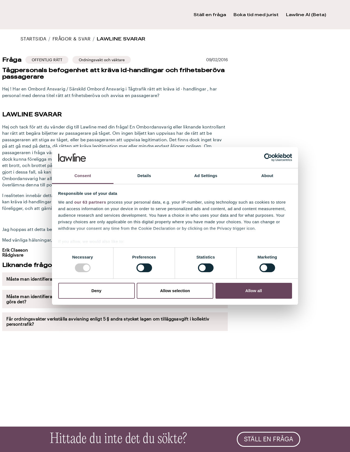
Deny (96, 290)
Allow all (253, 290)
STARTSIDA (33, 38)
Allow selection (175, 290)
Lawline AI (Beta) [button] (306, 14)
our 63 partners (90, 202)
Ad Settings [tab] (205, 175)
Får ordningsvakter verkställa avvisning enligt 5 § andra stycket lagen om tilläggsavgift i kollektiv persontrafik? (107, 321)
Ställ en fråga (268, 439)
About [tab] (267, 175)
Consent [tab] (82, 175)
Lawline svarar (121, 38)
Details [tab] (144, 175)
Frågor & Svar (71, 38)
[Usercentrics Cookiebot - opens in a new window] (268, 157)
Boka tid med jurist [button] (256, 14)
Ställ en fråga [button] (210, 14)
